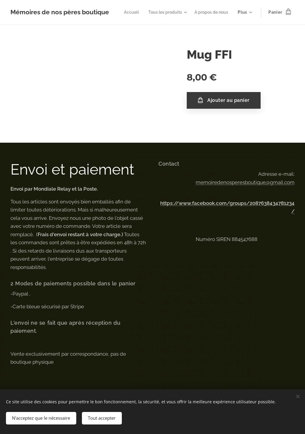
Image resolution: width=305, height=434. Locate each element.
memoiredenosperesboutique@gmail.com (245, 182)
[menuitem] (172, 12)
